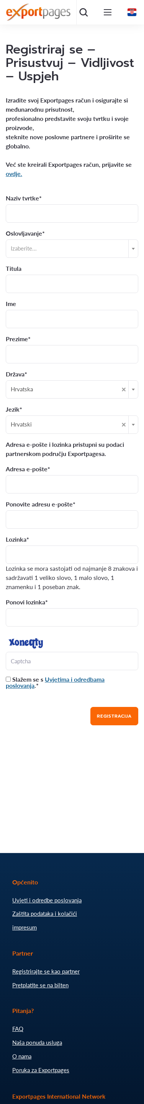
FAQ (17, 1028)
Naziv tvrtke (22, 198)
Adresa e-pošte (26, 469)
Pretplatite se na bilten (40, 985)
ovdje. (14, 173)
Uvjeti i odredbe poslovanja (47, 900)
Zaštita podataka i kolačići (44, 913)
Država (15, 374)
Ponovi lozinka (25, 602)
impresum (24, 927)
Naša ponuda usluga (37, 1042)
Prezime (17, 339)
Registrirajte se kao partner (46, 971)
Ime (11, 304)
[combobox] (72, 248)
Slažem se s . (55, 682)
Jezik (13, 409)
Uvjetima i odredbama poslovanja (55, 682)
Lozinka (16, 539)
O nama (21, 1056)
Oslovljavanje (24, 233)
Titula (13, 268)
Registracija (114, 716)
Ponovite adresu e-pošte (39, 504)
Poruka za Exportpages (40, 1070)
